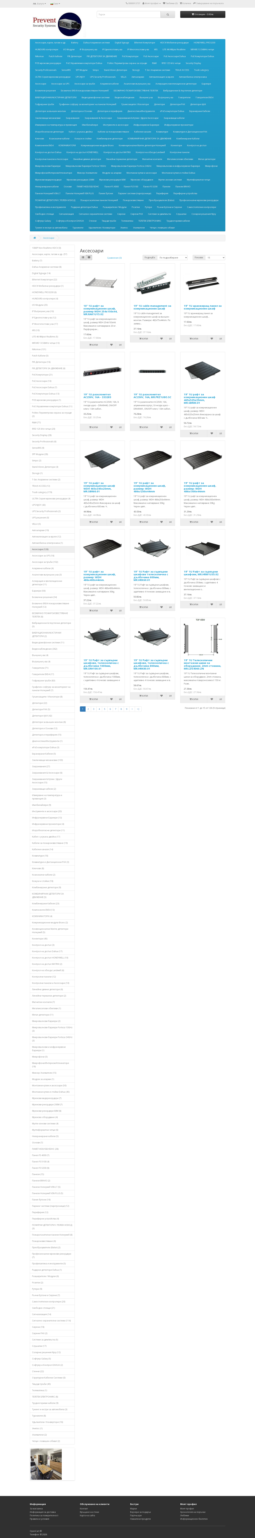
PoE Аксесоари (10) (41, 381)
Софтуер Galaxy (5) (41, 1358)
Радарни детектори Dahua (84, 207)
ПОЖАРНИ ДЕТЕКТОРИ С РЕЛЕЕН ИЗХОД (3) (52, 1227)
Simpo (96, 70)
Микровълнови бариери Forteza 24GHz (131, 166)
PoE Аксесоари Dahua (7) (44, 387)
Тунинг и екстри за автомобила (51, 227)
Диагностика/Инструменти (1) (47, 741)
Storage (136, 70)
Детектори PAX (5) (41, 709)
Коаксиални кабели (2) (43, 874)
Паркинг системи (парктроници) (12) (50, 1206)
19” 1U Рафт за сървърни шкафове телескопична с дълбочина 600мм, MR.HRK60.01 (151, 576)
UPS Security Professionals (103, 76)
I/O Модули (69, 49)
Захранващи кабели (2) (44, 788)
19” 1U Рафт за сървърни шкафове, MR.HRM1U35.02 (201, 573)
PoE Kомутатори (130, 56)
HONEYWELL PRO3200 (204, 42)
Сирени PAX (137, 213)
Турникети (78, 227)
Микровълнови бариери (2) (46, 1021)
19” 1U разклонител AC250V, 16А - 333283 (97, 396)
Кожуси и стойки (83, 138)
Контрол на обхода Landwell (150, 152)
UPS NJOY (80, 76)
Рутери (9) (37, 1288)
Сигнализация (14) (41, 1314)
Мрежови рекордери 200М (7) (47, 1104)
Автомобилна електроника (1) (47, 543)
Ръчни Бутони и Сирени (169, 207)
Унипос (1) (37, 1428)
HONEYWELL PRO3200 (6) (44, 292)
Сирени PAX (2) (39, 1333)
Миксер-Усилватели (87, 172)
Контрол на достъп (196, 145)
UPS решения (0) (40, 517)
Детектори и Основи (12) (44, 728)
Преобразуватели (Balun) (161, 200)
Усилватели (139, 227)
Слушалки (181, 213)
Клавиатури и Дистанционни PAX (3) (50, 862)
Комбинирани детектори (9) (46, 887)
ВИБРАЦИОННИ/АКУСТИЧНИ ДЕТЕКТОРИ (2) (46, 634)
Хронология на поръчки (192, 1512)
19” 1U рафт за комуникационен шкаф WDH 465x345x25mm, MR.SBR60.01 (99, 487)
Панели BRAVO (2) (41, 1180)
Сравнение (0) (114, 257)
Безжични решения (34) (44, 597)
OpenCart (34, 1531)
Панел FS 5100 (131, 186)
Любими (184, 1515)
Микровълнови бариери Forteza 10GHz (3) (52, 1029)
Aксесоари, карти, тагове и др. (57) (49, 254)
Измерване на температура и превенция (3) (47, 797)
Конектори (176, 145)
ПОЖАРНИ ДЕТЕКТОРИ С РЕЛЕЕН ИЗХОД (55, 200)
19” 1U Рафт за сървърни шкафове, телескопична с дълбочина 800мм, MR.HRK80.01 (151, 664)
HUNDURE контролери (46, 49)
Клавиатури (162, 131)
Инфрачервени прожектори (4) (48, 824)
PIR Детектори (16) (41, 362)
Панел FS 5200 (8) (40, 1167)
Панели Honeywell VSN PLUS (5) (47, 1193)
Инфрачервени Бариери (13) (47, 817)
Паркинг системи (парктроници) (134, 193)
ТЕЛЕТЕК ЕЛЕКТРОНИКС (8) (45, 1396)
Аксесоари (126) (40, 549)
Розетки (136, 207)
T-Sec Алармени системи (157, 70)
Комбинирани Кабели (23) (45, 903)
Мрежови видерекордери (48, 179)
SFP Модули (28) (40, 454)
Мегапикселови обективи (180, 159)
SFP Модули (81, 70)
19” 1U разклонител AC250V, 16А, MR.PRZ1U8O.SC (152, 396)
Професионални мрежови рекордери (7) (51, 1255)
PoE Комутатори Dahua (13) (45, 393)
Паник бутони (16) (41, 1199)
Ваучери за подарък (140, 1512)
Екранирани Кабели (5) (44, 753)
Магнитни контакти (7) (43, 1002)
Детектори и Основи (81, 111)
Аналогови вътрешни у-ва (137, 83)
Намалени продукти (140, 1518)
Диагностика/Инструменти (141, 111)
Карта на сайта (87, 1515)
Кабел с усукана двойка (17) (46, 836)
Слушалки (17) (39, 1346)
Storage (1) (37, 473)
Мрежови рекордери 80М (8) (46, 1110)
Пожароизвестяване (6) (44, 1241)
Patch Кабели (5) (40, 355)
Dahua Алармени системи (96, 42)
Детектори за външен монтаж (50, 111)
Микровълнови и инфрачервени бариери (178, 166)
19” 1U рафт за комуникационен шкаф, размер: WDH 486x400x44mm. (100, 576)
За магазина (36, 1508)
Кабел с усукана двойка (81, 131)
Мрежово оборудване (142, 179)
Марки (133, 1508)
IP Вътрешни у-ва (88, 49)
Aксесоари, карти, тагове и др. (50, 42)
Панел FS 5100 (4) (40, 1161)
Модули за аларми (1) (43, 1079)
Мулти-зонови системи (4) (45, 1123)
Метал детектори (206, 159)
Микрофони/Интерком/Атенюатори (53, 172)
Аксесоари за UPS (60, 83)
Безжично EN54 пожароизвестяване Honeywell (85, 90)
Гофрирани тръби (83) (43, 680)
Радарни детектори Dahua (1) (47, 1269)
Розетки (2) (37, 1282)
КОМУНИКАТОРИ (67, 145)
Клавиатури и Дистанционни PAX (190, 131)
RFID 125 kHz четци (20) (43, 428)
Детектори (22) (39, 703)
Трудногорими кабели (178, 220)
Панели (166, 186)
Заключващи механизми (48, 118)
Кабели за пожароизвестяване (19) (50, 843)
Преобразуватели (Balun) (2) (46, 1247)
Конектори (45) (39, 938)
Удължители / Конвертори (101, 227)
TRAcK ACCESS (182, 70)
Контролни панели (179, 152)
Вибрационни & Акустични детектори (182, 90)
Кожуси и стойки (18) (42, 881)
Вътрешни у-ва (165, 97)
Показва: (199, 257)
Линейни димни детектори (87, 159)
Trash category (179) (42, 492)
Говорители (184, 97)
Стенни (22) (38, 1371)
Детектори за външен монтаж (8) (49, 722)
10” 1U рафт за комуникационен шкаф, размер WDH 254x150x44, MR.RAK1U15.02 (100, 310)
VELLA (123, 76)
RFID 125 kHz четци (171, 63)
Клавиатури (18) (40, 855)
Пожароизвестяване (133, 200)
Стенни (93, 220)
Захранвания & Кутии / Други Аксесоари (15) (47, 781)
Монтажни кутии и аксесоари (142, 172)
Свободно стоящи (44, 213)
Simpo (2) (36, 460)
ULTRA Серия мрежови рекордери (52, 76)
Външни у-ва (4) (40, 655)
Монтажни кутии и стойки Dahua (178, 172)
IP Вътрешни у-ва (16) (43, 311)
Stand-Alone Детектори (115, 70)
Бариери (206, 83)
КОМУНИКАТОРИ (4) (42, 916)
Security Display (193, 63)
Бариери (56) (38, 590)
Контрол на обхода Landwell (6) (48, 970)
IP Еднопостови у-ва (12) (44, 317)
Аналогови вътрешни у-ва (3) (47, 574)
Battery (74, 42)
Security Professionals (45, 70)
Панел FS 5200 (150, 186)
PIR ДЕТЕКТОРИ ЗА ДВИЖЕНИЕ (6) (48, 368)
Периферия (162, 193)
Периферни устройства (185, 193)
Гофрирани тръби (44, 104)
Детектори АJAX (198, 104)
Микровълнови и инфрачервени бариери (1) (49, 1048)
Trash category (201, 70)
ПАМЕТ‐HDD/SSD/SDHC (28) (45, 1148)
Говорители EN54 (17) (43, 674)
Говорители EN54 (204, 97)
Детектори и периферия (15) (46, 734)
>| (138, 709)
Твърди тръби (109, 220)
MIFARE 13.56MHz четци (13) (46, 343)
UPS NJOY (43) (38, 504)
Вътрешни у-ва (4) (41, 661)
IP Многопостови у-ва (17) (45, 324)
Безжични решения (45, 90)
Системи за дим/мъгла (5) (45, 1339)
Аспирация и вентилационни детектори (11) (47, 583)
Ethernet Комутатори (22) (44, 279)
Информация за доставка (43, 1512)
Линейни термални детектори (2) (49, 995)
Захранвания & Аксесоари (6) (47, 772)
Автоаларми (138, 76)
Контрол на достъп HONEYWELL (82, 152)
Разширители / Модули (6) (45, 1276)
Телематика (127, 220)
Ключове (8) (38, 868)
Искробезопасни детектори (49, 131)
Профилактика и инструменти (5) (49, 1263)
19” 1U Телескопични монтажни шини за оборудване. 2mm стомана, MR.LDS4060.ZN (202, 664)
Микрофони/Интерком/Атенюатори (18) (50, 1065)
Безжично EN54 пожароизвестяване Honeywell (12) (50, 605)
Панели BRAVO (183, 186)
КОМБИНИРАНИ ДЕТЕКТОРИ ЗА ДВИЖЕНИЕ (149, 138)
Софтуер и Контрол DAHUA (70, 220)
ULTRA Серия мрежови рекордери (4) (51, 498)
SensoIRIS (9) (38, 447)
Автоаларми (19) (40, 530)
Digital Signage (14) (41, 273)
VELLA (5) (36, 523)
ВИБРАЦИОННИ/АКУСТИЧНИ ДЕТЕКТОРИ (55, 97)
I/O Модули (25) (40, 304)
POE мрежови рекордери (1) (46, 400)
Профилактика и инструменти (50, 207)
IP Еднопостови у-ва (112, 49)
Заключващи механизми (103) (47, 760)
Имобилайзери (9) (41, 805)
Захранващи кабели (174, 118)
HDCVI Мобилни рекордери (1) (47, 285)
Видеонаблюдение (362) (44, 648)
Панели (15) (38, 1174)
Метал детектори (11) (42, 1014)
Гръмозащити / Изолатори (135, 104)
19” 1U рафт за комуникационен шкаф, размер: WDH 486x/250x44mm (150, 487)
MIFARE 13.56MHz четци (202, 49)
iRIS (155, 49)
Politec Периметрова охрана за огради (127, 63)
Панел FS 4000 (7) (40, 1155)
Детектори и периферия (109, 111)
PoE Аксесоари (151, 56)
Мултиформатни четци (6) (45, 1129)
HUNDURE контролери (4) (45, 298)
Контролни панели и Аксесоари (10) (50, 983)
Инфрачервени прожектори (178, 124)
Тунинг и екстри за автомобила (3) (49, 1409)
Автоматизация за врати (161, 76)
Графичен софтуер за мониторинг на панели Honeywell (87, 104)
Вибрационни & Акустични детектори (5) (51, 625)
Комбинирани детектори (110, 138)
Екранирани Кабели (199, 111)
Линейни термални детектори (121, 159)
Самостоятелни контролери (201, 207)
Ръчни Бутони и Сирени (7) (46, 1295)
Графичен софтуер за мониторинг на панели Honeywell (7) (51, 688)
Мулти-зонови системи (170, 179)
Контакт (84, 1508)
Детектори (159, 104)
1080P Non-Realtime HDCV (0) (46, 247)
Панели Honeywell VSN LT (48, 193)
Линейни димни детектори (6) (47, 989)
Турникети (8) (39, 1415)
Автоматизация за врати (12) (46, 536)
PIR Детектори (74, 56)
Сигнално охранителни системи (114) (51, 1320)
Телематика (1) (39, 1390)
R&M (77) (36, 422)
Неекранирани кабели (47, 186)
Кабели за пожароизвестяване (113, 131)
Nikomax (39, 56)
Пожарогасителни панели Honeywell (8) (52, 1234)
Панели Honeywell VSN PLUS (80, 193)
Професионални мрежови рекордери (198, 200)
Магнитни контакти (152, 159)
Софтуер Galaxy (43, 220)
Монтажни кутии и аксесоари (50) (49, 1085)
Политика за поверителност (44, 1515)
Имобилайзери (90, 124)
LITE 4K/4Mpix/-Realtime (174, 49)
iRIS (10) (35, 330)
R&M (154, 63)
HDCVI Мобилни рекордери (174, 42)
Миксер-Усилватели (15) (44, 1072)
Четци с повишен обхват (162, 227)
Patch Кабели (55, 56)
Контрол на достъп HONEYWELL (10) (50, 957)
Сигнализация (66, 213)
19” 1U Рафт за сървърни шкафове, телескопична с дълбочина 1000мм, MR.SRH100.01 (101, 664)
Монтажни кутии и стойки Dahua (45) (50, 1091)
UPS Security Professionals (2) (46, 511)
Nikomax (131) (39, 349)
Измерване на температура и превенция (56, 124)
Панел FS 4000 (111, 186)
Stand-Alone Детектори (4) (45, 466)
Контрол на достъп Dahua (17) (47, 951)
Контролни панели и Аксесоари (51, 159)
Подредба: (150, 257)
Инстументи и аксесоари (115, 124)
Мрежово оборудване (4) (45, 1117)
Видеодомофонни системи (96, 97)
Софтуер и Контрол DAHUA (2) (47, 1365)
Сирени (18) (38, 1327)
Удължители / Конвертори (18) (47, 1422)
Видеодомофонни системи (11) (48, 642)
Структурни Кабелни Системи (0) (48, 1377)
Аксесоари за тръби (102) (45, 562)
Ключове (39, 138)
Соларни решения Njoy (204, 213)
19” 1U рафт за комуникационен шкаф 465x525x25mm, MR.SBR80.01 (199, 399)
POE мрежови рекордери (48, 63)
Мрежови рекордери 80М (112, 179)
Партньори (136, 1515)
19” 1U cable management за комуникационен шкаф (152, 307)
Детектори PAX (177, 104)
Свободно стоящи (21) (43, 1307)
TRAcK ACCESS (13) (41, 485)
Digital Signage (122, 42)
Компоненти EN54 (44, 145)
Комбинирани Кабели (187, 138)
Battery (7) (37, 260)
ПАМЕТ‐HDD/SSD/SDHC (88, 186)
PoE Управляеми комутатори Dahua (84, 63)
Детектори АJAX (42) (42, 715)
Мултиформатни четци (198, 179)
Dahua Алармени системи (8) (46, 266)
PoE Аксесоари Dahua (175, 56)
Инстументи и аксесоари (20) (47, 811)
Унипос (124, 227)
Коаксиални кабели (59, 138)
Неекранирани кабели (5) (45, 1136)
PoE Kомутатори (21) (42, 374)
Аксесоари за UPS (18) (43, 555)
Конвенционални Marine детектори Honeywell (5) (50, 930)
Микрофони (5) (40, 1056)
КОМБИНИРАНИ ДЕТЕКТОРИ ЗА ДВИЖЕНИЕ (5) (48, 895)
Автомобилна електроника (193, 76)
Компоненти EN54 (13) (43, 909)
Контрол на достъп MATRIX (117, 152)
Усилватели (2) (39, 1434)
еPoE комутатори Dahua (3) (45, 747)
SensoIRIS (66, 70)
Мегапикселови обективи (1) (46, 1008)
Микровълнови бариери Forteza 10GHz (86, 166)
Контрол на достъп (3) (43, 945)
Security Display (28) (41, 435)
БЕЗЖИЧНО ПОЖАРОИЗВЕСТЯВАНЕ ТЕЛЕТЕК (136, 90)
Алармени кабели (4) (43, 568)
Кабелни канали (142, 131)
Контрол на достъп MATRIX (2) (47, 964)
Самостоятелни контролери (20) (48, 1301)
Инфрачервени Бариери (146, 124)
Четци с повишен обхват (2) (46, 1441)
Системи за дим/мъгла (159, 213)
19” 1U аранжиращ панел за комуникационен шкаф (203, 307)
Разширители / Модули (115, 207)
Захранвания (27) (41, 766)
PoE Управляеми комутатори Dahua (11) (52, 406)
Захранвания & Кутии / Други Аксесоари (137, 118)
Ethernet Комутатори (144, 42)
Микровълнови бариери (48, 166)
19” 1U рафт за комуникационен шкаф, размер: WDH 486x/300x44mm (200, 487)
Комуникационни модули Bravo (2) (50, 922)
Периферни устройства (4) (45, 1218)
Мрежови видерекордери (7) (46, 1098)
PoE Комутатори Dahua (202, 56)
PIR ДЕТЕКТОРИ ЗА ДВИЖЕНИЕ (102, 56)
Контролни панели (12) (44, 976)
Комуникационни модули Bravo (97, 145)
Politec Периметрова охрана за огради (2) (52, 414)
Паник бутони (106, 193)
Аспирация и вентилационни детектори (176, 83)
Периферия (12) (40, 1212)
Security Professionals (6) (44, 441)
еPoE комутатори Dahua (172, 111)
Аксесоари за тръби (84, 83)
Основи (68, 186)
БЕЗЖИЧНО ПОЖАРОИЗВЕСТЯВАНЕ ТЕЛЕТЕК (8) (50, 615)
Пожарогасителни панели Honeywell (99, 200)
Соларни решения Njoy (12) (46, 1352)
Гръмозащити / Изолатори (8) (47, 696)
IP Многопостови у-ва (138, 49)
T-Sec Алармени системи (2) (46, 479)
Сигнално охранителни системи (95, 213)
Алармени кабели (109, 83)
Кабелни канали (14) (42, 849)
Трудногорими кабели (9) (45, 1403)
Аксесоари (40, 83)
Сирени (121, 213)
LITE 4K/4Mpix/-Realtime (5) (45, 336)
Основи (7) (37, 1142)
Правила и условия (39, 1518)
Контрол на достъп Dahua (48, 152)
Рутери (148, 207)
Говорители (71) (40, 667)
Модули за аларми (111, 172)
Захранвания (72, 118)
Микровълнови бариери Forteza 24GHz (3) (52, 1039)
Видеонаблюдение (124, 97)
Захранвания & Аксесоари (98, 118)
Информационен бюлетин (194, 1518)
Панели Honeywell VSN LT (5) (46, 1187)
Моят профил (187, 1508)
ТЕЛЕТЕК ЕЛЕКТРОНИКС (149, 220)
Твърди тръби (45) (41, 1384)
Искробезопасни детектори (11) (48, 830)
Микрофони (211, 166)
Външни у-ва (146, 97)
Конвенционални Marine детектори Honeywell (142, 145)
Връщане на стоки (89, 1512)
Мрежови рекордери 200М (80, 179)
